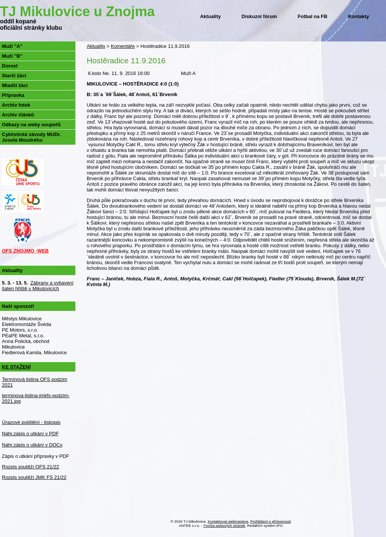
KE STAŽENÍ (16, 367)
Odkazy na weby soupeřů (31, 124)
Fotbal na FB (313, 16)
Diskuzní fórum (259, 16)
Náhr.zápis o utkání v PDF (30, 433)
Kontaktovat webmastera (228, 521)
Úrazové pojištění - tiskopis (31, 422)
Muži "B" (12, 56)
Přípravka (13, 95)
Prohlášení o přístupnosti (270, 521)
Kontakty (358, 16)
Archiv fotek (16, 105)
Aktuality (210, 16)
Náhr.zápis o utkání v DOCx (32, 445)
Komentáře (123, 46)
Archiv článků (18, 115)
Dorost (10, 66)
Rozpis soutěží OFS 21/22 (30, 467)
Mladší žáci (15, 85)
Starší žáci (14, 75)
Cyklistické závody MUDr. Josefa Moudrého (31, 137)
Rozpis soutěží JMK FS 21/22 (34, 477)
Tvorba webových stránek (224, 525)
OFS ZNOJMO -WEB (25, 251)
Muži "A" (12, 46)
